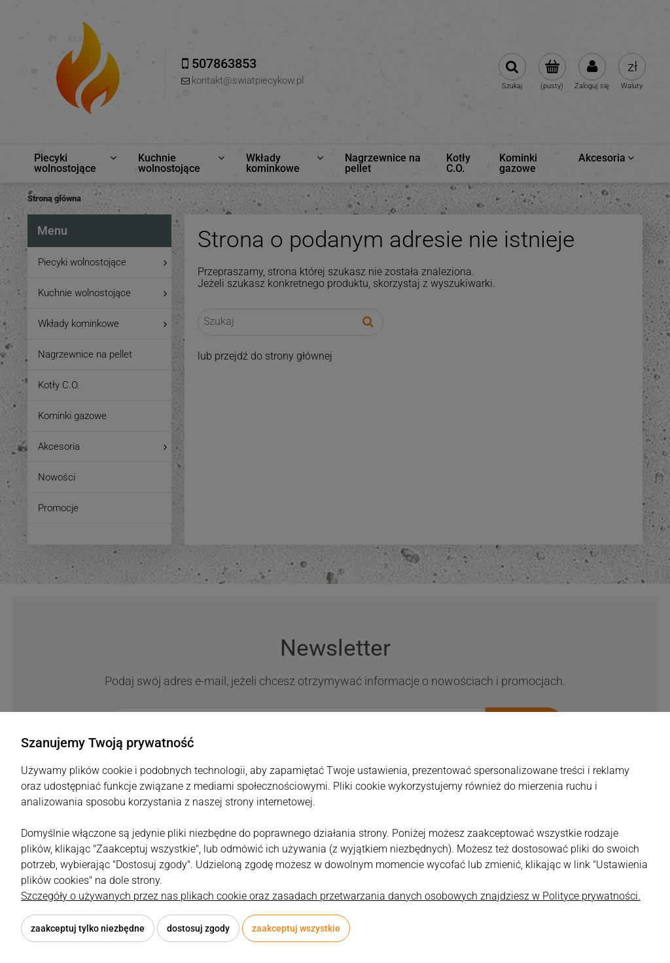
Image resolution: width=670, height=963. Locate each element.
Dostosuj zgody (198, 928)
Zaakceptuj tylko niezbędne (88, 928)
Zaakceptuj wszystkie (296, 928)
